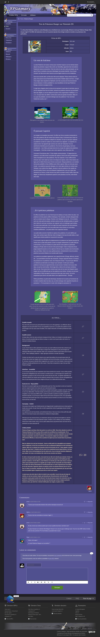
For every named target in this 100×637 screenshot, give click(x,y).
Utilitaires (8, 51)
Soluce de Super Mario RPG (57, 609)
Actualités (8, 24)
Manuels (8, 54)
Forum (23, 15)
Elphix (28, 512)
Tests (7, 26)
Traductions (9, 40)
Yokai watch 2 (8, 609)
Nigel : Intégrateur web (80, 616)
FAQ (77, 598)
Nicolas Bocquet (68, 633)
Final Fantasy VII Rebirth (33, 612)
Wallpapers (8, 56)
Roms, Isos (8, 37)
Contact (68, 598)
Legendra (77, 611)
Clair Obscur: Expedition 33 (10, 614)
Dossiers (8, 28)
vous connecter (58, 555)
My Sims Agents (8, 612)
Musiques (8, 59)
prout (27, 501)
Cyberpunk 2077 (8, 616)
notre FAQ (51, 558)
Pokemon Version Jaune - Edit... (34, 614)
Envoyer (57, 587)
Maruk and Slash (78, 614)
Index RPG (13, 15)
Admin (32, 15)
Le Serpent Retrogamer (80, 609)
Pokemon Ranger (52, 24)
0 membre (83, 635)
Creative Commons (61, 631)
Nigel (27, 537)
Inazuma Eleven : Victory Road (11, 611)
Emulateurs (9, 42)
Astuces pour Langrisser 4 (57, 611)
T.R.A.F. (77, 612)
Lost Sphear (30, 616)
